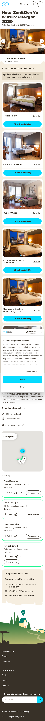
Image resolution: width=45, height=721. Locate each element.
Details (36, 116)
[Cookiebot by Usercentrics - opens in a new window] (27, 332)
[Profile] (33, 4)
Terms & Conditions (10, 712)
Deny (22, 387)
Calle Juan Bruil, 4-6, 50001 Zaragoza (18, 25)
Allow (22, 379)
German (5, 686)
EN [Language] (24, 4)
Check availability (22, 124)
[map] (22, 451)
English (5, 675)
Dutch (4, 680)
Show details (32, 372)
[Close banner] (41, 332)
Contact (5, 656)
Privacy (26, 712)
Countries (6, 661)
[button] (22, 487)
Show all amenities (13, 425)
